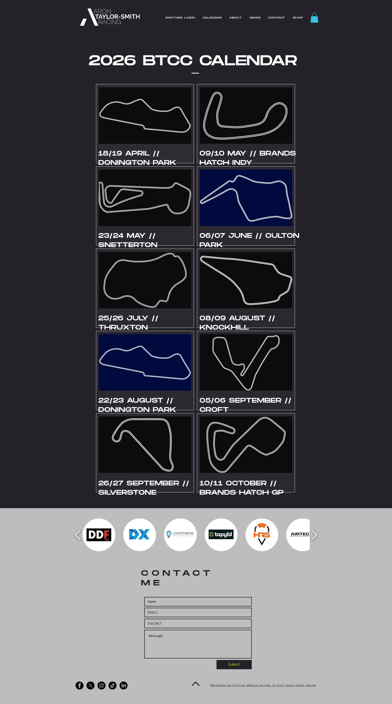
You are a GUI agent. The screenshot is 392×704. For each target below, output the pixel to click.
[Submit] (234, 664)
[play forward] (314, 535)
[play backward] (78, 535)
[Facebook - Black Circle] (80, 685)
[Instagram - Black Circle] (102, 685)
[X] (90, 685)
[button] (314, 18)
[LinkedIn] (124, 685)
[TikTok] (112, 685)
